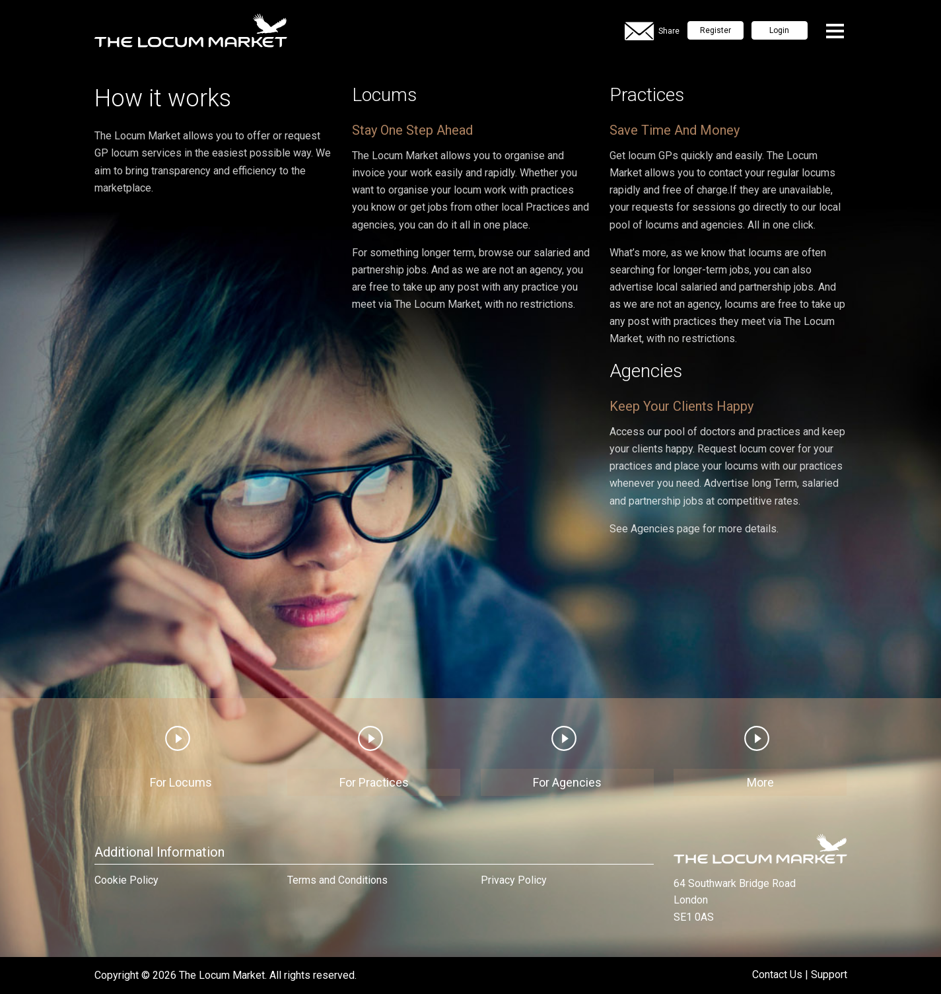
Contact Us (777, 974)
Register (715, 30)
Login (779, 30)
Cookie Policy (126, 880)
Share (652, 31)
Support (829, 974)
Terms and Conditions (337, 880)
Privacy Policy (514, 880)
